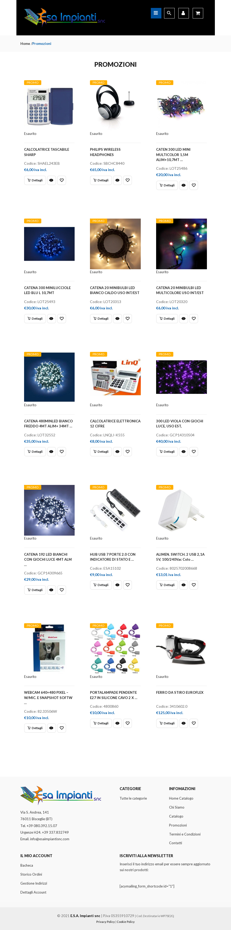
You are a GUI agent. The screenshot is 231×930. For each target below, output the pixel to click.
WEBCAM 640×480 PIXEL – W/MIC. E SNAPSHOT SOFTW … (48, 697)
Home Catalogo (181, 798)
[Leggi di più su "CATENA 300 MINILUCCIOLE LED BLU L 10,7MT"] (35, 318)
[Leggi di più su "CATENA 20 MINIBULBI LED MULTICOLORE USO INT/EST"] (167, 318)
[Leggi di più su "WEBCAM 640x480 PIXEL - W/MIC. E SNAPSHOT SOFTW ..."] (35, 728)
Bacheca (26, 865)
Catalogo (176, 816)
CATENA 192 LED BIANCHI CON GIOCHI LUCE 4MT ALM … (48, 559)
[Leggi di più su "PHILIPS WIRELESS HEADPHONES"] (101, 180)
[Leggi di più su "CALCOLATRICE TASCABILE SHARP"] (35, 180)
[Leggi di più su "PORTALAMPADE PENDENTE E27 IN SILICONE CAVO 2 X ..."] (101, 723)
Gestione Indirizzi (33, 883)
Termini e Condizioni (185, 834)
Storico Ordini (31, 874)
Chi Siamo (176, 807)
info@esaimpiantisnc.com (49, 839)
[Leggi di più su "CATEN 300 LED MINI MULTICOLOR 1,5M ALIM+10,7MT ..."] (167, 185)
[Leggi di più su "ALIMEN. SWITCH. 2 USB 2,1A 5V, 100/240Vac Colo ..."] (167, 585)
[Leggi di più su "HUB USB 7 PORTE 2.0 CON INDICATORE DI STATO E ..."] (101, 585)
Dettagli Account (33, 892)
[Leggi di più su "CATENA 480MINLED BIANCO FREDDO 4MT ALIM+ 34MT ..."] (35, 451)
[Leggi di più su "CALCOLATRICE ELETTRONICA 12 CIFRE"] (101, 451)
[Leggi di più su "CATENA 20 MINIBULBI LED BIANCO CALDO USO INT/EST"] (101, 318)
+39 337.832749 (55, 832)
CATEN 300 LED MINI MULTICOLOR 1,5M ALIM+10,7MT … (173, 154)
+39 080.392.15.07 (42, 826)
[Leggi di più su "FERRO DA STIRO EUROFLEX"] (167, 723)
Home (25, 43)
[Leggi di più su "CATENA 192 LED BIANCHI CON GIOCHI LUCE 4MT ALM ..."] (35, 590)
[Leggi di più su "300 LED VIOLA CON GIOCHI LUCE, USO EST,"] (167, 451)
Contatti (175, 843)
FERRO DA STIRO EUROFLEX (179, 692)
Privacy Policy (105, 921)
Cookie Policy (126, 921)
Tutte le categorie (133, 798)
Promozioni (178, 825)
